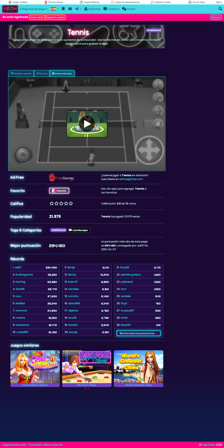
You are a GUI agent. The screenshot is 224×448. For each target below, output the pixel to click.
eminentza (22, 325)
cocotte (73, 296)
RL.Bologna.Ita (24, 274)
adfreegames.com (131, 179)
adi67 (18, 267)
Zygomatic (208, 445)
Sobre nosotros (52, 445)
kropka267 (127, 310)
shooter (73, 325)
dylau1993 (74, 303)
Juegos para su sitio (14, 445)
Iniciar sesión (37, 17)
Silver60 (126, 325)
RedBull (20, 303)
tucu (18, 296)
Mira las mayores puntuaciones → (139, 333)
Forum (128, 9)
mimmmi (21, 310)
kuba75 (72, 282)
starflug (20, 282)
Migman (73, 310)
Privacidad (34, 445)
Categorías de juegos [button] (32, 9)
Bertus (72, 274)
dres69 (20, 289)
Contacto (111, 9)
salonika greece (131, 274)
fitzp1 (124, 303)
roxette (20, 318)
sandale (126, 296)
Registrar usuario (55, 17)
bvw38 (72, 318)
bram (124, 318)
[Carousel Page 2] (88, 389)
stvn (123, 289)
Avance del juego (62, 73)
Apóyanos (92, 9)
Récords (216, 17)
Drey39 (124, 267)
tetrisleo (73, 289)
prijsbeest (127, 282)
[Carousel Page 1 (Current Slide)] (85, 389)
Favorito (59, 190)
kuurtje (73, 332)
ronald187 (22, 332)
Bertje (71, 267)
